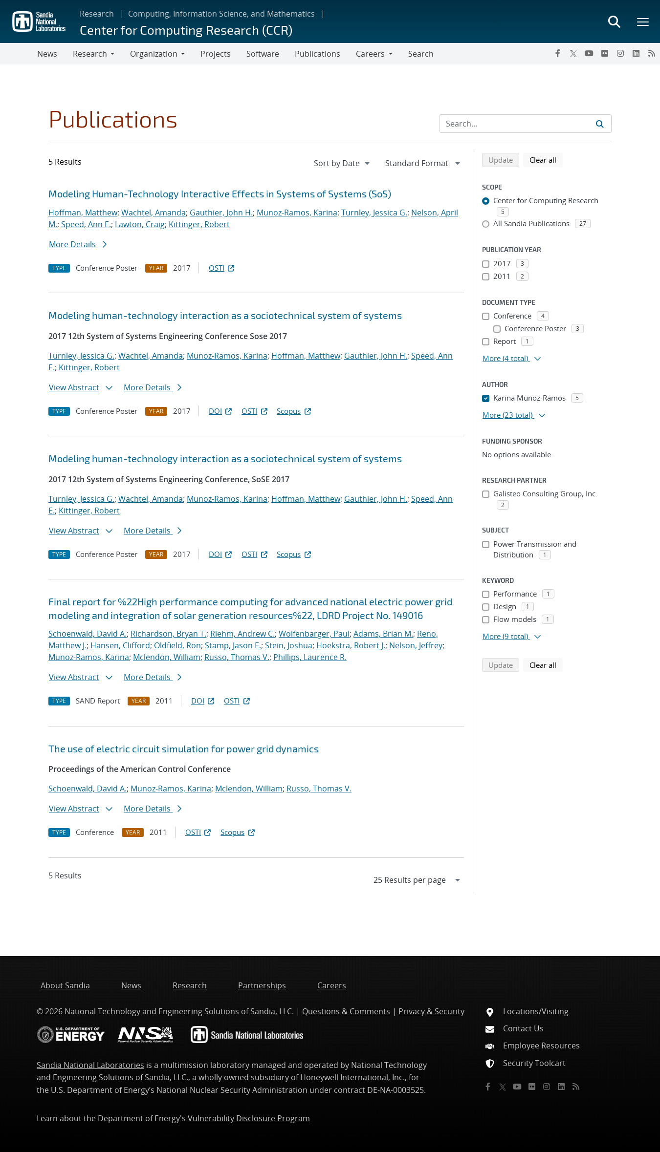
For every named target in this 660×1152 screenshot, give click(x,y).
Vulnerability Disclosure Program (249, 1118)
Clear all (546, 159)
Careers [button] (370, 53)
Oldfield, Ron (177, 645)
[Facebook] (557, 53)
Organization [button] (153, 53)
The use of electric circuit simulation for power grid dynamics (183, 748)
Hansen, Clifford (120, 645)
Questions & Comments (346, 1011)
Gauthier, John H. (221, 212)
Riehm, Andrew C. (242, 633)
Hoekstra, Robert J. (350, 645)
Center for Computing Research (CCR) (186, 29)
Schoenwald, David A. (87, 633)
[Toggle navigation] (18, 53)
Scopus (294, 411)
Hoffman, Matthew (82, 212)
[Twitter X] (573, 53)
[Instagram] (620, 53)
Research (97, 13)
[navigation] (342, 163)
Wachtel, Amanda (153, 212)
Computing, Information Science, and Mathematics (221, 13)
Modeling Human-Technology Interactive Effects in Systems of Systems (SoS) (219, 193)
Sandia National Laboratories (90, 1065)
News (47, 53)
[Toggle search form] (614, 21)
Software (262, 53)
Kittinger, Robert (199, 224)
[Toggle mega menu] (643, 21)
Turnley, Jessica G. (374, 212)
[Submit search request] (600, 123)
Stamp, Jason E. (233, 645)
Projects (215, 53)
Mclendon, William (166, 657)
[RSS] (651, 53)
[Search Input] (526, 123)
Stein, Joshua (288, 645)
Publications (317, 53)
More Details (78, 244)
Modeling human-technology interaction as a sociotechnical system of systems (225, 315)
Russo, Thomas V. (236, 657)
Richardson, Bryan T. (168, 633)
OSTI (222, 268)
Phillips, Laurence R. (310, 657)
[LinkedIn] (636, 53)
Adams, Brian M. (383, 633)
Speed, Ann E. (86, 224)
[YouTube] (589, 53)
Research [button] (90, 53)
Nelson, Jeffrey (415, 645)
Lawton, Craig (140, 224)
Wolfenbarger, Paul (314, 633)
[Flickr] (604, 53)
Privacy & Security (431, 1011)
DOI (221, 411)
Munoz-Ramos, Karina (297, 212)
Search (421, 53)
